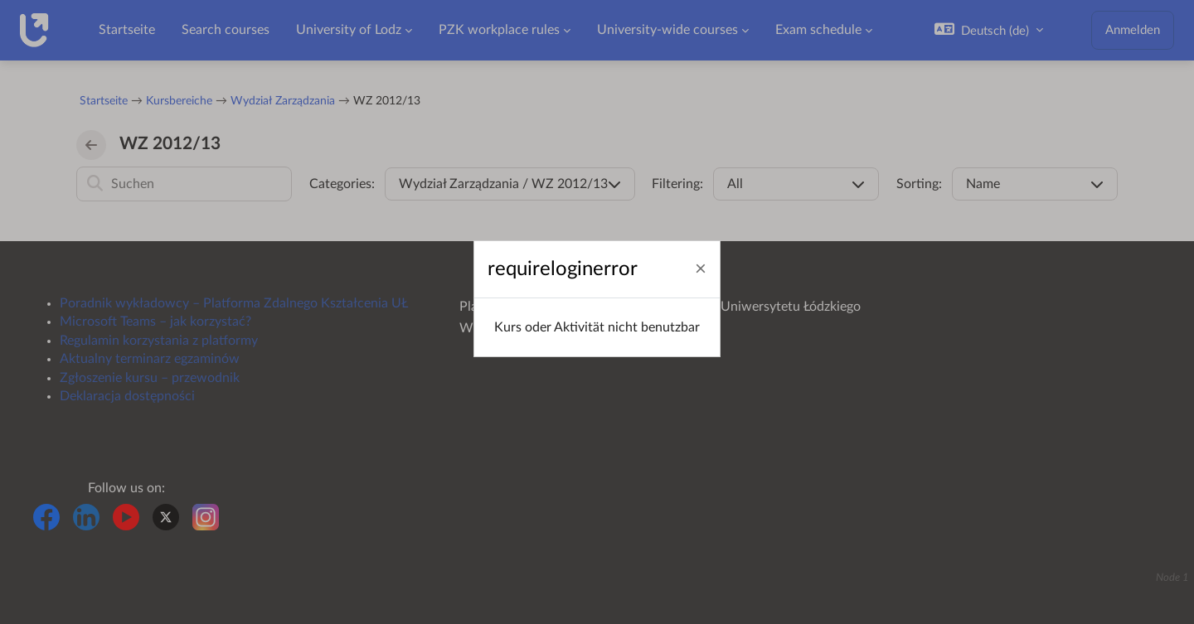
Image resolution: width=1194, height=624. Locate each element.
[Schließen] (701, 269)
